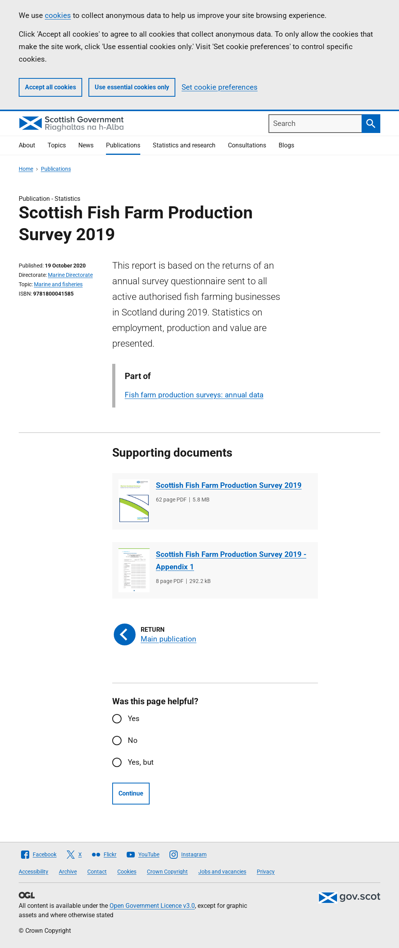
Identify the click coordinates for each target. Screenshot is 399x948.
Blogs (286, 145)
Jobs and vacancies (222, 871)
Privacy (266, 871)
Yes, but (141, 762)
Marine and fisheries (58, 284)
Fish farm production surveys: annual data (194, 394)
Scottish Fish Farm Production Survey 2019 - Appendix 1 (231, 560)
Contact (97, 871)
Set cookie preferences (220, 87)
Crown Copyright (167, 871)
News (86, 145)
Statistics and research (184, 145)
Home (26, 169)
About (27, 145)
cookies (58, 15)
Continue (130, 793)
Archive (68, 871)
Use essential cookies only (132, 87)
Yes (133, 718)
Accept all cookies (50, 87)
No (133, 740)
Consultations (247, 145)
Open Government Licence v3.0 (152, 905)
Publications (123, 145)
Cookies (126, 871)
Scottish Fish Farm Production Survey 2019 (229, 485)
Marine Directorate (70, 275)
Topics (57, 145)
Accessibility (33, 871)
